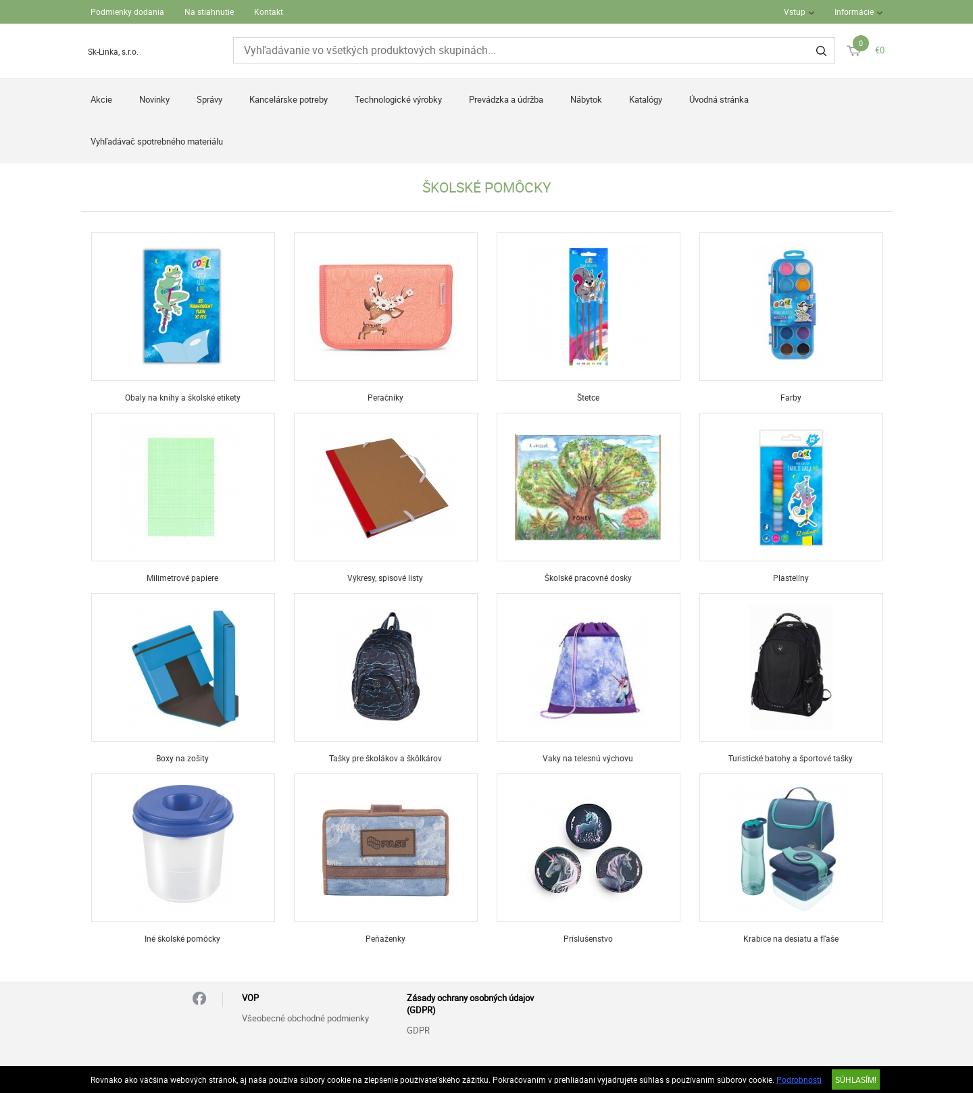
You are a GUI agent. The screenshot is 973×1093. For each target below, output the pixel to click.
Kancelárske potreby (288, 99)
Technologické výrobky (398, 99)
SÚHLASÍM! (855, 1079)
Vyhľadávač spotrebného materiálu (157, 141)
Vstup (794, 11)
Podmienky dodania (127, 11)
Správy (209, 99)
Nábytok (586, 99)
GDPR (418, 1030)
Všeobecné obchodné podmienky (305, 1018)
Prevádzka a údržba (506, 99)
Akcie (101, 99)
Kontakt (268, 11)
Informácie (854, 11)
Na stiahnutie (209, 11)
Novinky (154, 99)
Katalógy (645, 99)
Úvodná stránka (719, 99)
